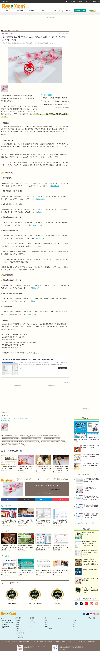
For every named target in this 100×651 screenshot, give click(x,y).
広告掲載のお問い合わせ (24, 641)
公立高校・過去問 (20, 633)
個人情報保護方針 (48, 641)
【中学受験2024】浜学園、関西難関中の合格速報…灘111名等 (56, 98)
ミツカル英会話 (48, 629)
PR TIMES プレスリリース (71, 641)
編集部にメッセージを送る (63, 107)
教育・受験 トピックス (14, 444)
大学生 (17, 629)
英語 (43, 10)
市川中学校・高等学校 (35, 435)
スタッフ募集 (92, 641)
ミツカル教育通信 (20, 637)
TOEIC (46, 622)
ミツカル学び (19, 635)
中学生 (17, 624)
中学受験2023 (47, 95)
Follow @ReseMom (55, 489)
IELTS (46, 626)
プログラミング (55, 10)
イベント (68, 10)
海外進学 (33, 622)
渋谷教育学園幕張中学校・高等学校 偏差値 (31, 438)
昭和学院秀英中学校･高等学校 (32, 441)
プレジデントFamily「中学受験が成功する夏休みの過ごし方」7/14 (58, 101)
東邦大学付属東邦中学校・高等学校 (52, 438)
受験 (23, 444)
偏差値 (63, 441)
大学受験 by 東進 (80, 10)
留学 (32, 620)
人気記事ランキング (6, 620)
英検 (46, 620)
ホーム (8, 10)
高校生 (17, 626)
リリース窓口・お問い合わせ (11, 641)
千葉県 (15, 435)
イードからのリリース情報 (59, 641)
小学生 (21, 435)
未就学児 (18, 620)
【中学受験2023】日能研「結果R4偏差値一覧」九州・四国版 (56, 104)
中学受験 (4, 444)
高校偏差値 (18, 631)
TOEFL (46, 624)
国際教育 (31, 10)
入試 (27, 435)
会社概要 (41, 641)
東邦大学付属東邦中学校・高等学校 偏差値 (12, 441)
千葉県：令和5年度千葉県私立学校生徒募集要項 (15, 418)
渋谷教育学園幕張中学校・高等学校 (10, 438)
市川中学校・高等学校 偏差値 (50, 435)
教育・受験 (20, 10)
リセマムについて (34, 641)
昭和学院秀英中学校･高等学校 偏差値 (50, 441)
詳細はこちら (55, 186)
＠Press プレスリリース (84, 641)
